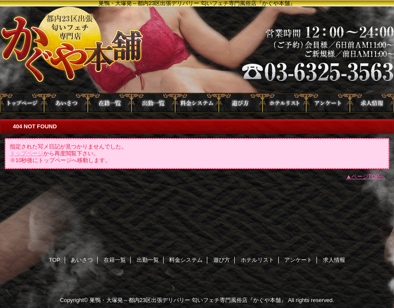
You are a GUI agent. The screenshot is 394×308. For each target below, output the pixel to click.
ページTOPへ (368, 176)
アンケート (328, 103)
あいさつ (66, 103)
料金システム (197, 103)
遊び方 (241, 103)
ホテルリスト (284, 103)
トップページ (26, 153)
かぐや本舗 (197, 50)
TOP (22, 103)
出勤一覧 (153, 103)
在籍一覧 (109, 103)
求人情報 (372, 103)
